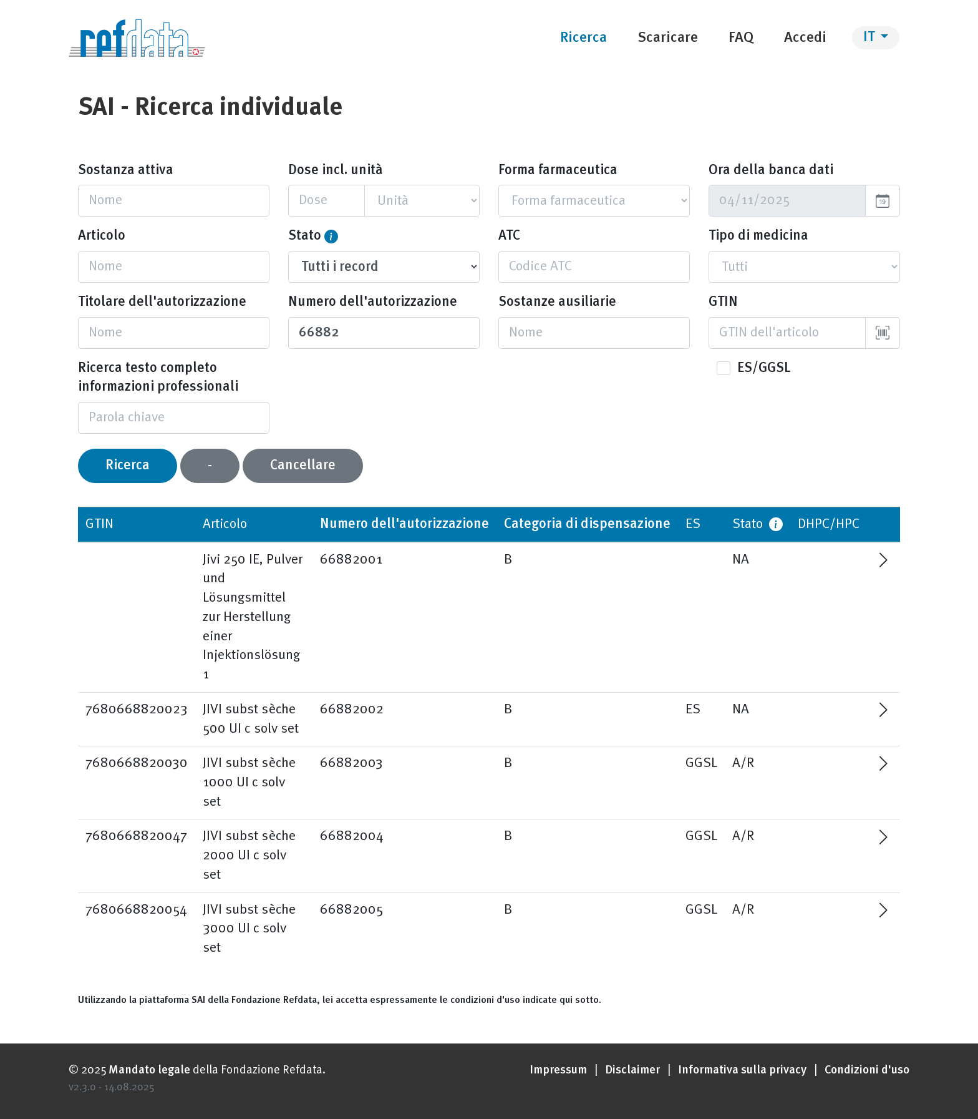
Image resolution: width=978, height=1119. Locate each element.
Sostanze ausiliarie (557, 302)
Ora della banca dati (771, 170)
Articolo (101, 236)
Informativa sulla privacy (742, 1071)
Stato (304, 236)
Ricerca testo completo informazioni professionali (158, 377)
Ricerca (127, 465)
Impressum (558, 1071)
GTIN (723, 302)
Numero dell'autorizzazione (372, 302)
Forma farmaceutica (557, 170)
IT (870, 37)
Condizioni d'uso (867, 1071)
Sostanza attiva (125, 170)
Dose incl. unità (335, 170)
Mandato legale (149, 1071)
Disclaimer (632, 1071)
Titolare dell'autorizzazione (162, 302)
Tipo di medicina (758, 236)
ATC (509, 236)
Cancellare (303, 465)
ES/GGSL (764, 368)
